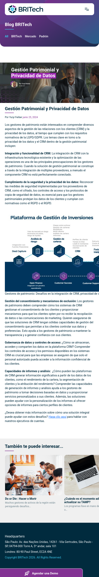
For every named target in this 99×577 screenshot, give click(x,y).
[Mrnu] (86, 9)
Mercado (30, 36)
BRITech (16, 36)
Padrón (43, 36)
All (6, 36)
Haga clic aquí (57, 416)
